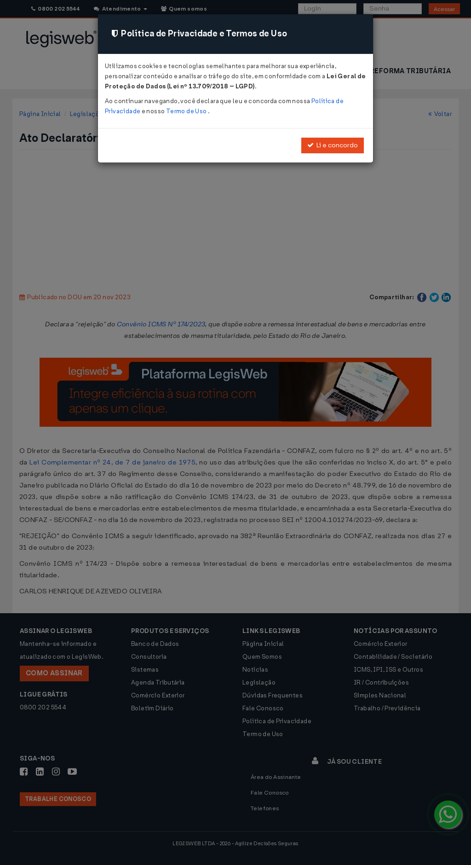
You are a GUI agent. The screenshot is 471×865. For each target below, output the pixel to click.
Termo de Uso (187, 111)
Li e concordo (332, 145)
